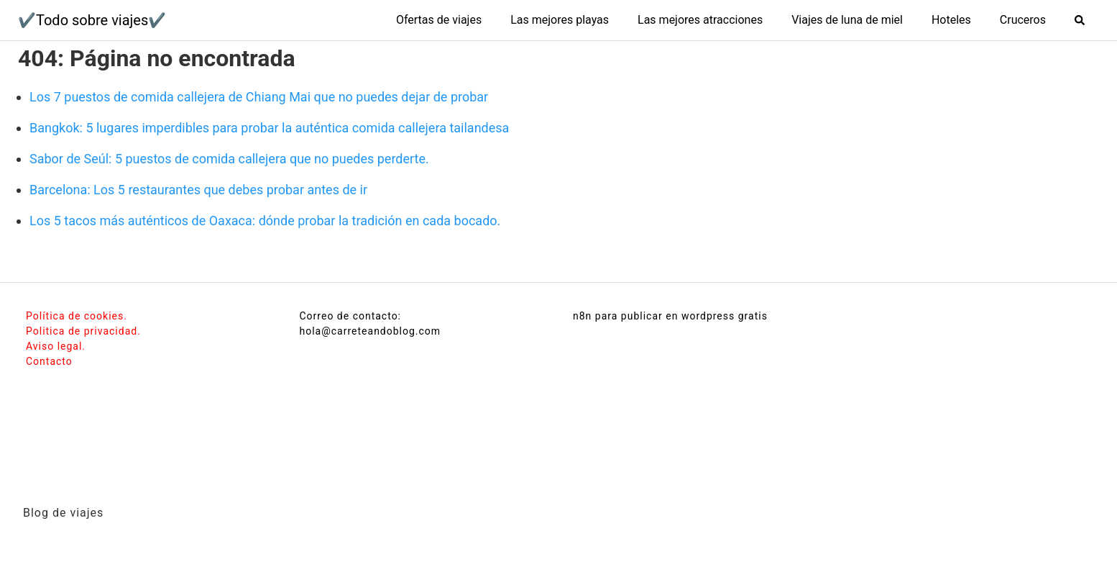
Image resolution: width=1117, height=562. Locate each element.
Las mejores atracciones (700, 20)
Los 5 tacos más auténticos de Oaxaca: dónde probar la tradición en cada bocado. (264, 220)
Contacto (49, 361)
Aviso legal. (56, 346)
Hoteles (951, 20)
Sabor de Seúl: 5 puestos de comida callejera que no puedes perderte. (229, 158)
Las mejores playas (559, 20)
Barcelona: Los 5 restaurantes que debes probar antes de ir (198, 189)
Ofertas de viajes (439, 20)
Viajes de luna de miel (847, 20)
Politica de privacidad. (83, 331)
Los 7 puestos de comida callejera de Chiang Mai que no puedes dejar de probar (258, 96)
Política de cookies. (76, 316)
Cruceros (1023, 20)
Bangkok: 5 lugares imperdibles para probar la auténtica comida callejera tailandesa (269, 127)
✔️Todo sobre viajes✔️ (92, 20)
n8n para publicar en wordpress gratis (670, 316)
